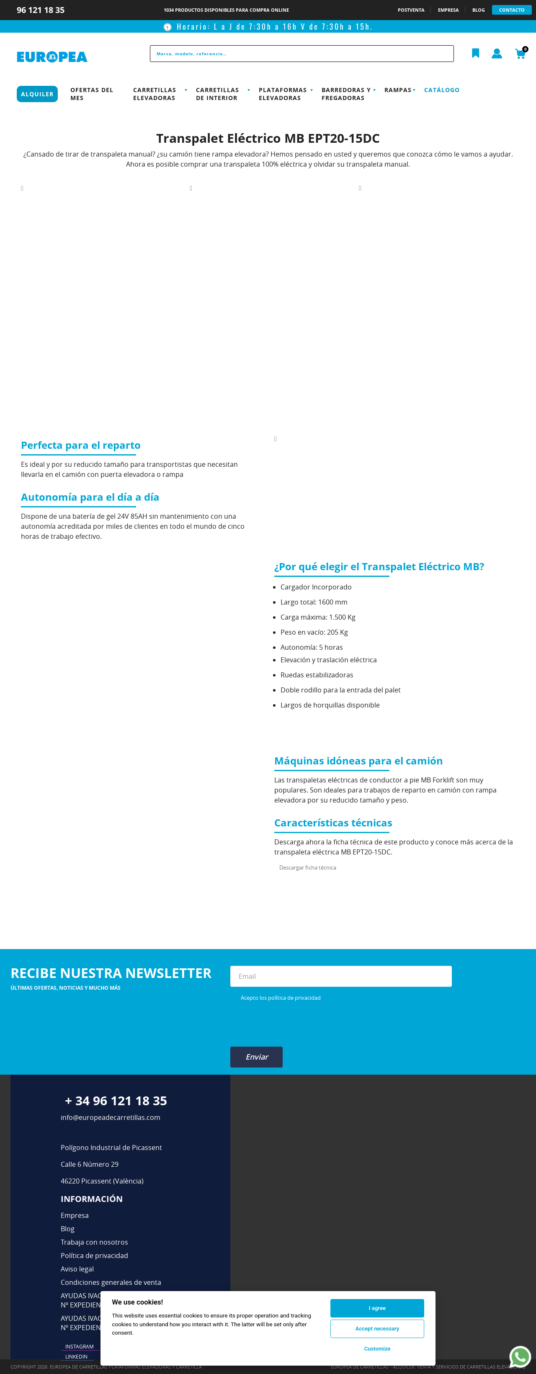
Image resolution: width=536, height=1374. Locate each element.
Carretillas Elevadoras (154, 94)
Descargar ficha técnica (307, 867)
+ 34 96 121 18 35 (116, 1100)
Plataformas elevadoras (283, 94)
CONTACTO (512, 10)
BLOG (478, 10)
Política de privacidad (94, 1255)
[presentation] (294, 1024)
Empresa (75, 1215)
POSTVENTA (411, 10)
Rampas (398, 90)
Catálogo (442, 90)
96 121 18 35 (42, 9)
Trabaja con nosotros (94, 1242)
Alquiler (37, 94)
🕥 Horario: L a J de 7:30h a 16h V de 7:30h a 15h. (268, 26)
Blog (68, 1228)
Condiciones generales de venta (111, 1282)
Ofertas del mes (91, 94)
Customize (377, 1349)
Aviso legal (77, 1269)
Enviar (256, 1057)
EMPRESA (448, 10)
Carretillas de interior (217, 94)
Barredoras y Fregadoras (346, 94)
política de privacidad (294, 997)
